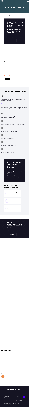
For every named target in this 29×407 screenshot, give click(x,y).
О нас (17, 397)
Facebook (6, 400)
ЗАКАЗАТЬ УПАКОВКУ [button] (11, 40)
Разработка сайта (6, 404)
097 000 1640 (7, 396)
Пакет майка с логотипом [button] (7, 76)
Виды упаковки (11, 15)
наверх (24, 395)
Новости (17, 396)
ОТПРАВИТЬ (12, 234)
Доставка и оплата (19, 400)
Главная (5, 15)
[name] (14, 231)
